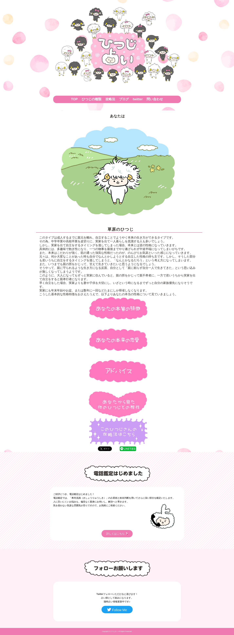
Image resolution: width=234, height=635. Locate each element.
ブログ (124, 99)
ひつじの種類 (91, 99)
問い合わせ (155, 99)
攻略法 (110, 99)
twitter (138, 99)
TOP (74, 99)
